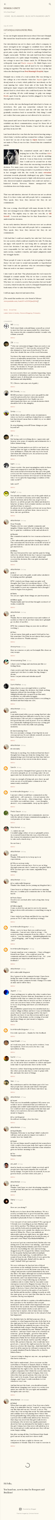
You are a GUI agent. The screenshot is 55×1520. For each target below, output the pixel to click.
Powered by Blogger (27, 1509)
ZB (12, 342)
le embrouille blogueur (20, 791)
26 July (32, 791)
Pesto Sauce (16, 811)
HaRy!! (13, 492)
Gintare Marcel (33, 1513)
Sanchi (13, 767)
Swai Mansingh (30, 71)
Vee (12, 1081)
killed (49, 153)
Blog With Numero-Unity (37, 16)
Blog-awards (17, 16)
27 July (19, 991)
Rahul (13, 1200)
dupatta (40, 80)
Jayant (13, 991)
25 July (23, 647)
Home (6, 16)
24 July (16, 325)
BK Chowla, (15, 391)
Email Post (12, 310)
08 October (25, 1400)
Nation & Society (13, 313)
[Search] (50, 3)
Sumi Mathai (16, 685)
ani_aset (14, 1164)
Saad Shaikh (15, 1041)
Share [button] (5, 310)
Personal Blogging (26, 313)
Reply (13, 338)
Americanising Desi (18, 660)
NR (12, 325)
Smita (13, 411)
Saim (13, 464)
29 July (20, 1164)
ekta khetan (15, 520)
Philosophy (36, 313)
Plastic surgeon (27, 63)
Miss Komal (15, 827)
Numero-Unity (12, 8)
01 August (19, 1200)
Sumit (13, 1057)
